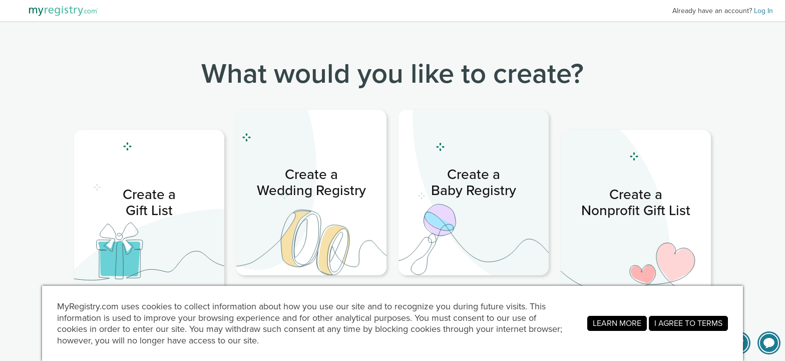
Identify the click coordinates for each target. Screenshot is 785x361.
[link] (149, 212)
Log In (763, 11)
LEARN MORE (617, 323)
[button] (769, 343)
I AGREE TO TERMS (688, 323)
